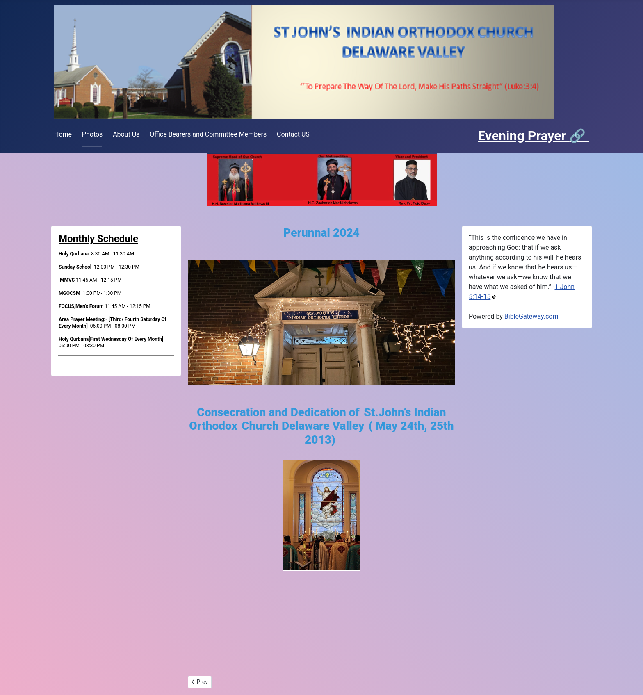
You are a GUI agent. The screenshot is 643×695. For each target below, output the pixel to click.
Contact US (293, 134)
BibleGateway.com (531, 316)
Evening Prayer (523, 136)
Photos (92, 134)
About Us (126, 134)
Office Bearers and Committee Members (208, 134)
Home (63, 134)
